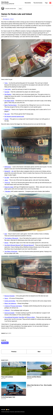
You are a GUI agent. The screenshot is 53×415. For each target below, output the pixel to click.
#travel (12, 19)
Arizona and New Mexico (34, 377)
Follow (20, 8)
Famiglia (6, 92)
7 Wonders (7, 191)
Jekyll (15, 411)
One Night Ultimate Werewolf (12, 245)
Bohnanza (7, 109)
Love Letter (7, 89)
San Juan (7, 114)
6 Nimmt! (7, 310)
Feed (7, 409)
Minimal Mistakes (21, 411)
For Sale (6, 177)
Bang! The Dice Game (10, 105)
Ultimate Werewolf (28, 245)
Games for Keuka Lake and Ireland (16, 14)
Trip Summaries (37, 3)
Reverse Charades (9, 296)
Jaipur (6, 180)
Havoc (6, 298)
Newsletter (28, 3)
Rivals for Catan (8, 187)
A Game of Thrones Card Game (13, 306)
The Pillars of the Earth (10, 251)
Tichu (6, 83)
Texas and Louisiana (7, 377)
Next (39, 351)
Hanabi (6, 119)
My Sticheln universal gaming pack (14, 116)
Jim (12, 171)
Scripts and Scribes (9, 301)
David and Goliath (9, 313)
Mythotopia (7, 167)
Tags (46, 3)
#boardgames (6, 19)
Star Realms (7, 94)
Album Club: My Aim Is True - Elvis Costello (39, 385)
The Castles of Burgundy (11, 238)
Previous (13, 351)
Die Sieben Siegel (9, 100)
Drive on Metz (31, 317)
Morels (6, 242)
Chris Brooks (7, 2)
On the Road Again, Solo (8, 397)
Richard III (7, 171)
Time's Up (7, 182)
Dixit (5, 234)
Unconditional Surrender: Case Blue (14, 317)
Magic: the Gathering (10, 303)
